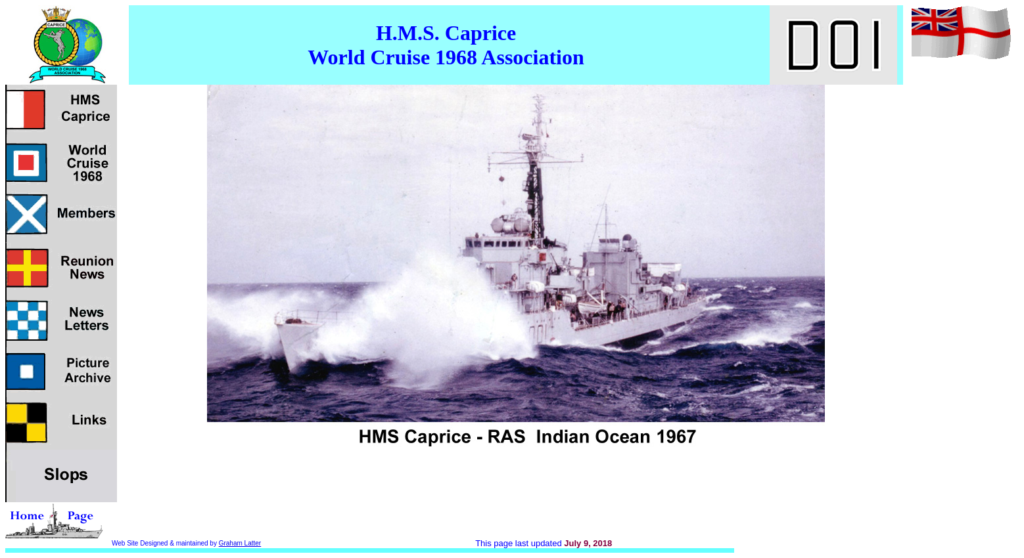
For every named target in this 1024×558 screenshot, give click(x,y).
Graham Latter (240, 543)
